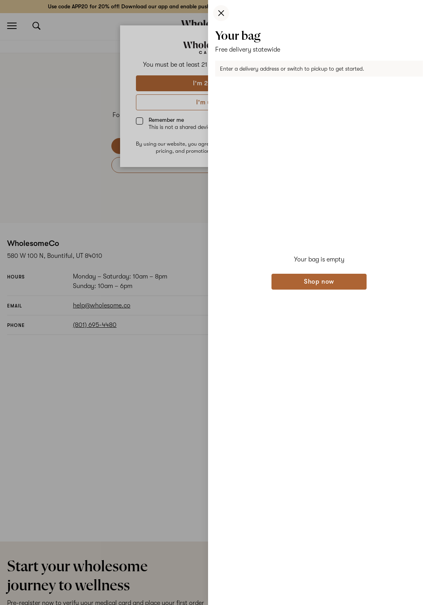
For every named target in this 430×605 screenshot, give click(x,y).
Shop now (319, 281)
